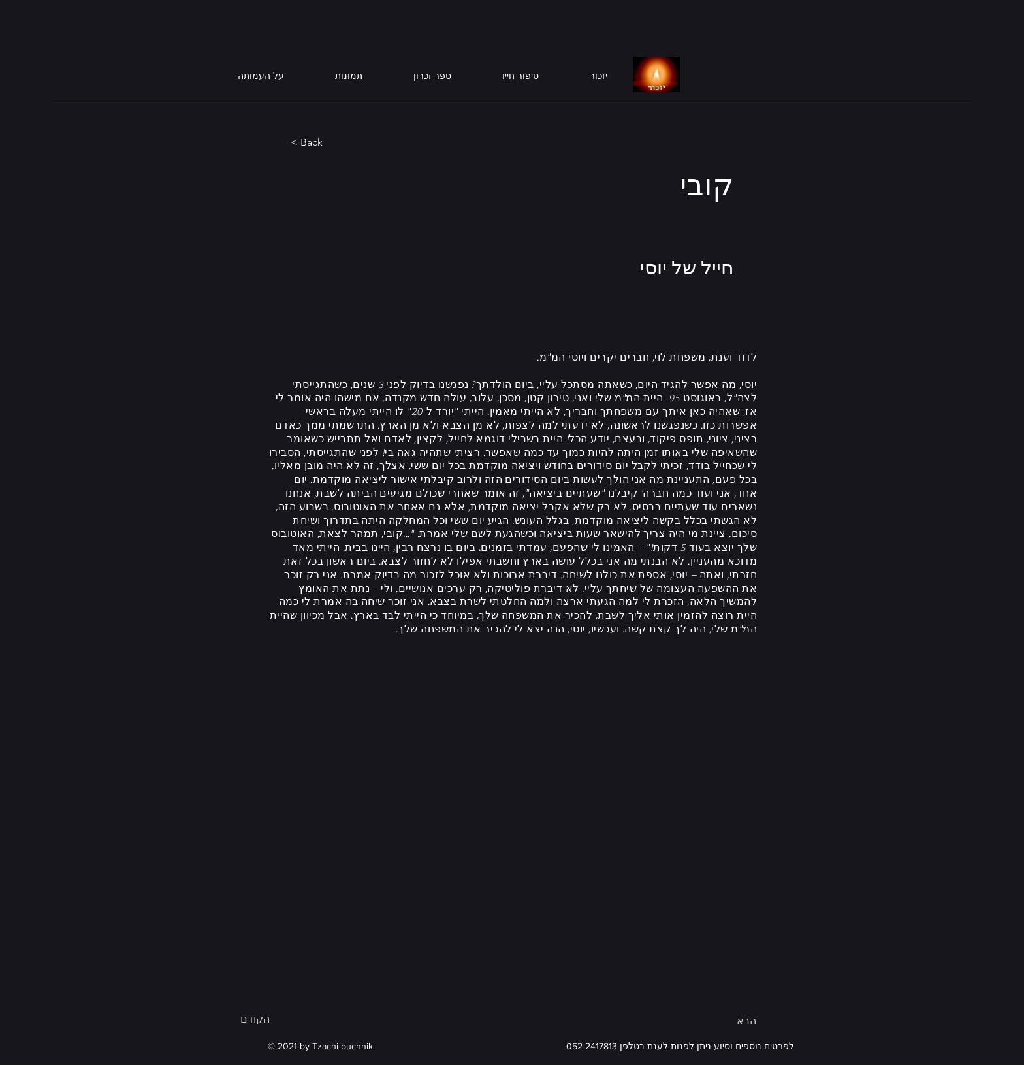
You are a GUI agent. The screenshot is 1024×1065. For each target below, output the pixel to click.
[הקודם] (283, 1019)
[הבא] (723, 1021)
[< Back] (334, 142)
